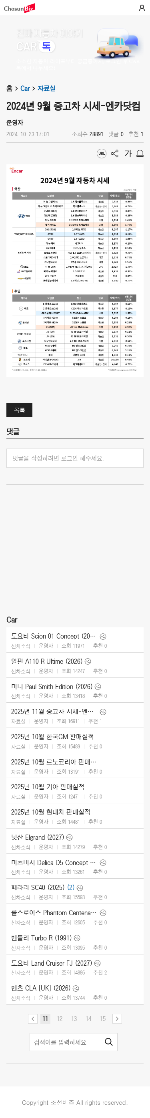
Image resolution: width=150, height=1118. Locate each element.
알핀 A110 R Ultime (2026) (47, 661)
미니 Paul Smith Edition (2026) (52, 687)
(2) (71, 887)
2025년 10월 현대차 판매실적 (50, 812)
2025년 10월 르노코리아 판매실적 (54, 762)
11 (45, 1019)
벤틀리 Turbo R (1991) (41, 938)
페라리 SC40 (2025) (38, 887)
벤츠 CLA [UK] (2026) (41, 988)
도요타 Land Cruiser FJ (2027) (51, 963)
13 (74, 1019)
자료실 (47, 89)
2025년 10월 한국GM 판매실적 (52, 737)
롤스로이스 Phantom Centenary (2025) (54, 913)
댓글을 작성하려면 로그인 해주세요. (58, 458)
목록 (19, 410)
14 (88, 1019)
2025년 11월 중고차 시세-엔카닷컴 (54, 712)
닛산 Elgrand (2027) (37, 837)
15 (103, 1019)
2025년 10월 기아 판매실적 (47, 787)
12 (59, 1019)
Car (29, 89)
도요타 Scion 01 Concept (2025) (54, 636)
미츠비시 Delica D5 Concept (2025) (54, 863)
